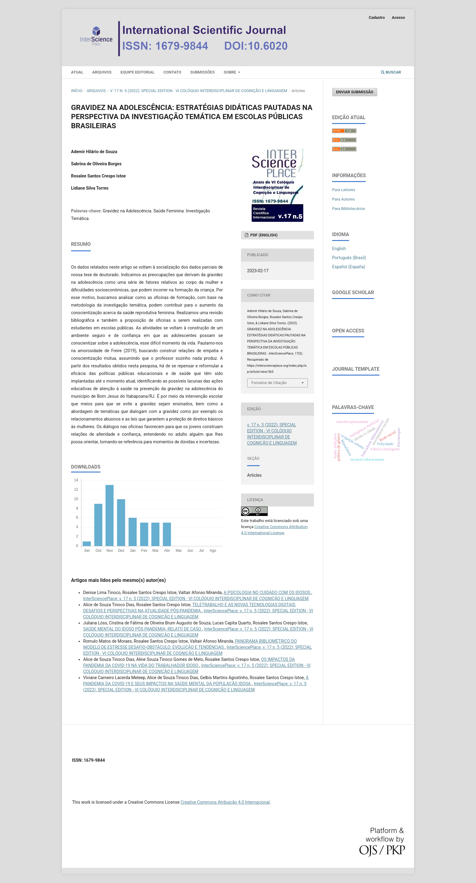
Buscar (391, 72)
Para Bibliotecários (348, 208)
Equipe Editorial (138, 72)
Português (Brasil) (349, 257)
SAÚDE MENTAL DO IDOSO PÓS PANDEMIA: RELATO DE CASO (142, 629)
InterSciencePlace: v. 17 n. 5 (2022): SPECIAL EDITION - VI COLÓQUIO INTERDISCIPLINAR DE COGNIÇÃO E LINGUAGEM (196, 598)
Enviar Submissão (354, 92)
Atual (77, 72)
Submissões (202, 72)
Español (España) (348, 266)
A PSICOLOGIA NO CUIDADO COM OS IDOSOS (267, 592)
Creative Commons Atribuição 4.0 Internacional (225, 802)
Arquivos (102, 72)
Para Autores (343, 199)
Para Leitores (343, 189)
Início (76, 90)
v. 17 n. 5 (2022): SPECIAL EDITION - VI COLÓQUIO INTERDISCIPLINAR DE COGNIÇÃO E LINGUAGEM (198, 90)
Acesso (398, 17)
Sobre (230, 72)
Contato (173, 72)
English (339, 248)
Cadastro (377, 17)
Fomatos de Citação (269, 382)
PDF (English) (263, 235)
